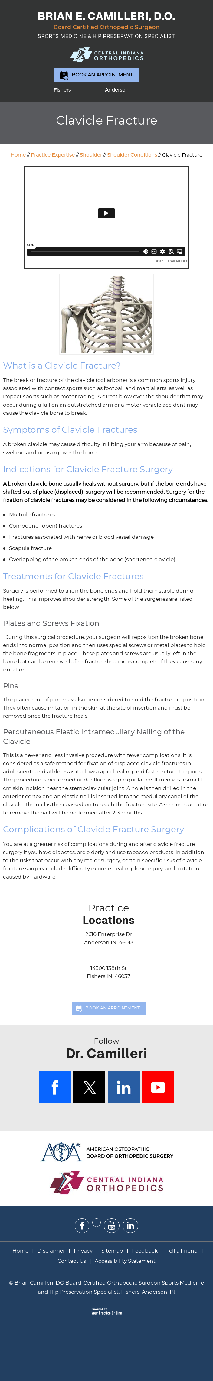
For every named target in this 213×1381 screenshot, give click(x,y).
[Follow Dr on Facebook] (82, 1225)
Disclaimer (51, 1250)
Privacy (83, 1250)
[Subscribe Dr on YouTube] (112, 1225)
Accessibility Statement (125, 1261)
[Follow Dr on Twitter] (96, 1222)
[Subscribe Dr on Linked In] (130, 1225)
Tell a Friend (182, 1250)
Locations (108, 914)
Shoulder (91, 155)
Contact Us (71, 1261)
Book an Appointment (102, 75)
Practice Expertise (53, 155)
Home (18, 155)
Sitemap (112, 1250)
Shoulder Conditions (132, 155)
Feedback (145, 1250)
